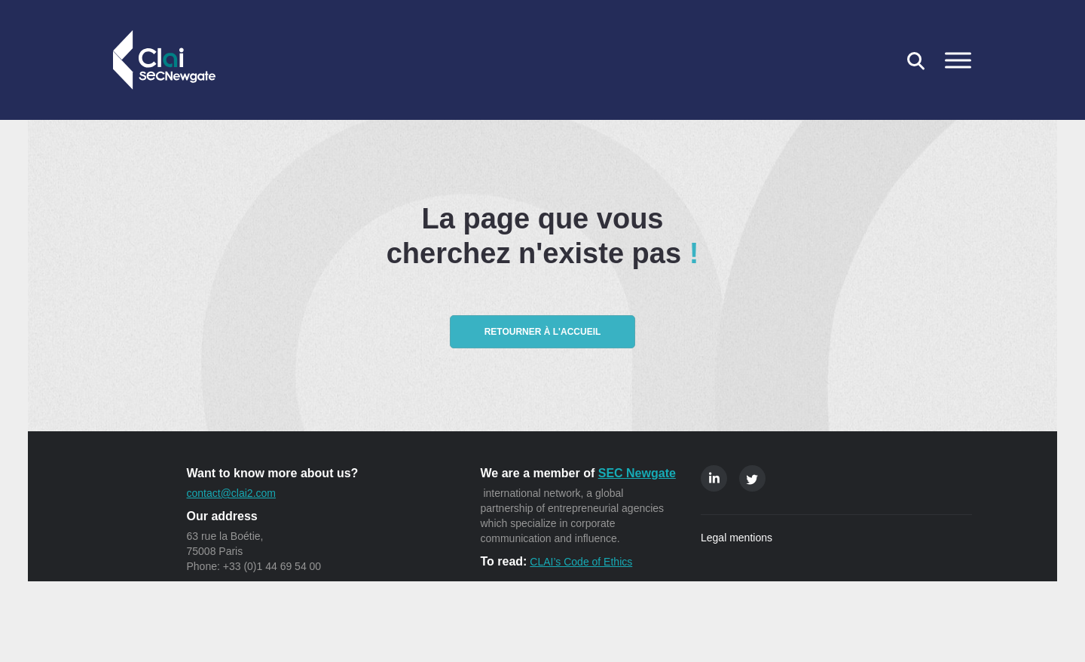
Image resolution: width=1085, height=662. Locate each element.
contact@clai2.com (231, 493)
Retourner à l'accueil (542, 331)
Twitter (752, 478)
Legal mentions (736, 538)
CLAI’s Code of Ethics (581, 562)
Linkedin (714, 478)
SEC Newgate (637, 473)
